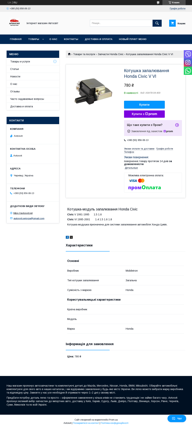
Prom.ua (113, 420)
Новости (15, 76)
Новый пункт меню (133, 39)
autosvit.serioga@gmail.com (29, 218)
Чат (177, 418)
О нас (53, 39)
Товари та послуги (84, 54)
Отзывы (15, 91)
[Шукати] (157, 23)
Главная (16, 39)
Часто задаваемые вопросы (27, 98)
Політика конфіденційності (114, 423)
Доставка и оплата (98, 39)
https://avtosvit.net (23, 213)
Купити (144, 104)
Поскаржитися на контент (86, 423)
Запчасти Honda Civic (110, 54)
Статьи (14, 69)
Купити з (144, 114)
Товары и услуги (20, 61)
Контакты (71, 39)
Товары (33, 39)
